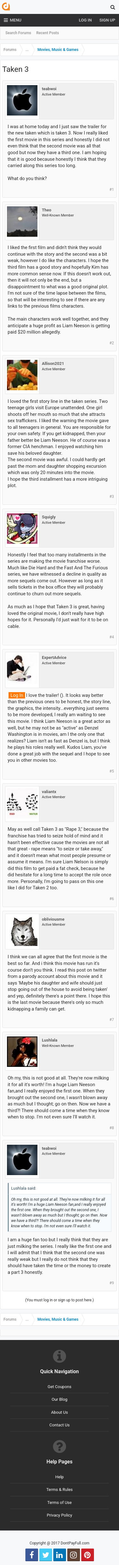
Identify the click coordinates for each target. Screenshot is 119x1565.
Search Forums (18, 33)
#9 (111, 1283)
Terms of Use (59, 1502)
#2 (111, 343)
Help (59, 1476)
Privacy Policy (59, 1515)
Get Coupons (59, 1386)
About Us (59, 1412)
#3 (111, 496)
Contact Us (60, 1425)
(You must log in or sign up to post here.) (59, 1300)
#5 (111, 771)
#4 (111, 637)
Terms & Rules (59, 1489)
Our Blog (60, 1399)
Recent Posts (47, 33)
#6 (111, 899)
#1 (111, 189)
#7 (111, 1019)
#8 (111, 1128)
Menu (12, 20)
